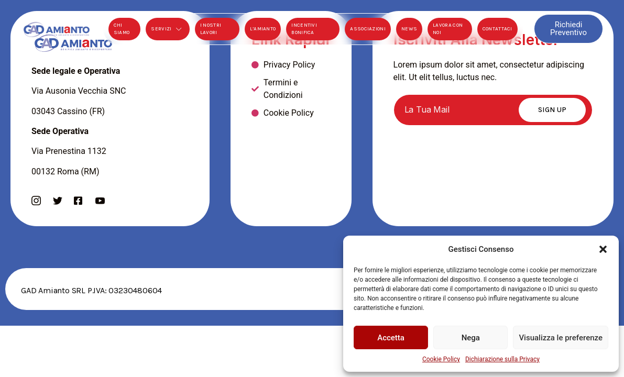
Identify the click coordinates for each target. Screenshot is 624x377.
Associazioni (368, 28)
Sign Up (552, 109)
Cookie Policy (441, 359)
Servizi (167, 29)
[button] (603, 249)
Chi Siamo (122, 28)
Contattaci (497, 28)
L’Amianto (263, 28)
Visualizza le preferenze (561, 337)
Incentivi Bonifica (304, 28)
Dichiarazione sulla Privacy (502, 359)
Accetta (390, 337)
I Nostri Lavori (210, 28)
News (409, 28)
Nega (471, 337)
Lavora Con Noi (448, 28)
